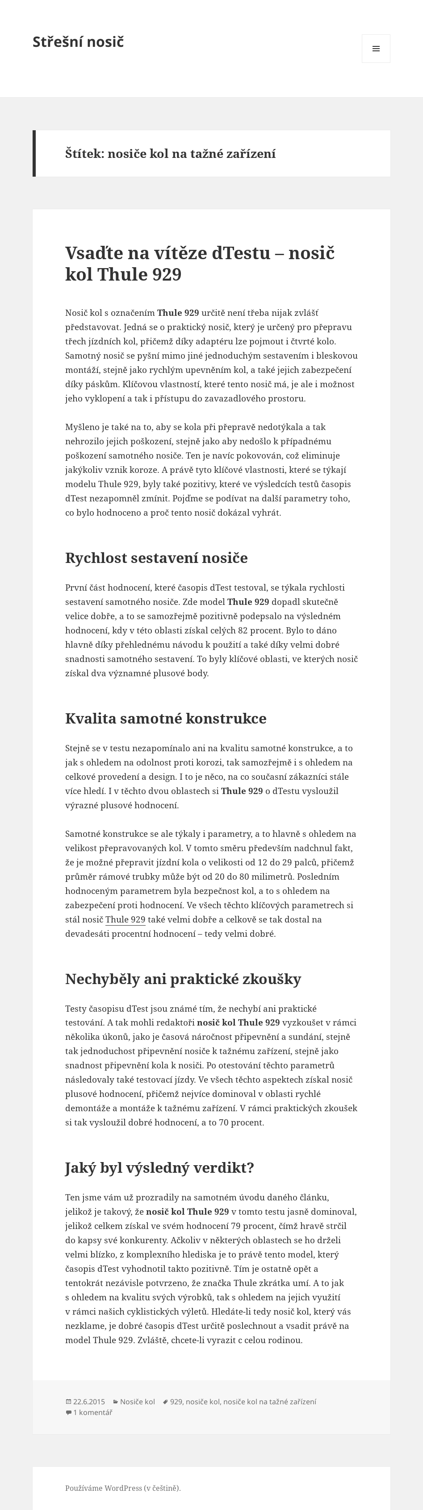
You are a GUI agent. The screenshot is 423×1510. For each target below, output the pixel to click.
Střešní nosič (78, 41)
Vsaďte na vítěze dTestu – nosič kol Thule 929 (200, 262)
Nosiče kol (137, 1402)
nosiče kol (203, 1402)
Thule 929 (125, 919)
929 (176, 1402)
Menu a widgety (376, 62)
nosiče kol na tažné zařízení (269, 1402)
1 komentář (93, 1412)
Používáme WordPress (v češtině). (123, 1488)
